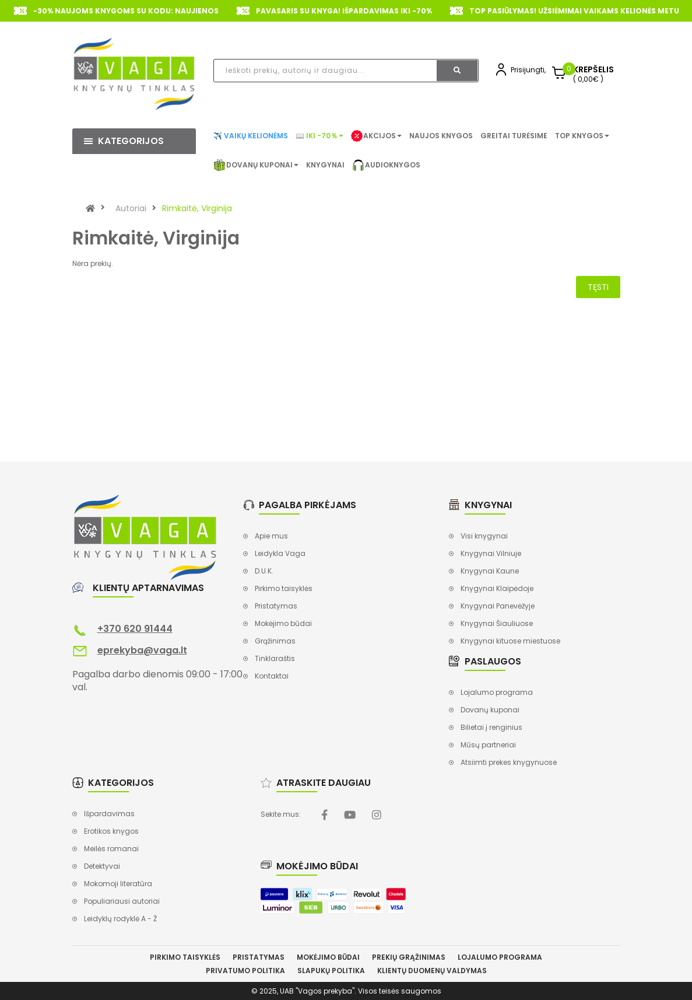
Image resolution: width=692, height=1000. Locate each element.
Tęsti (598, 287)
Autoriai (130, 208)
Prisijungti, (528, 70)
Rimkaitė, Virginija (197, 208)
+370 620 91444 (135, 628)
